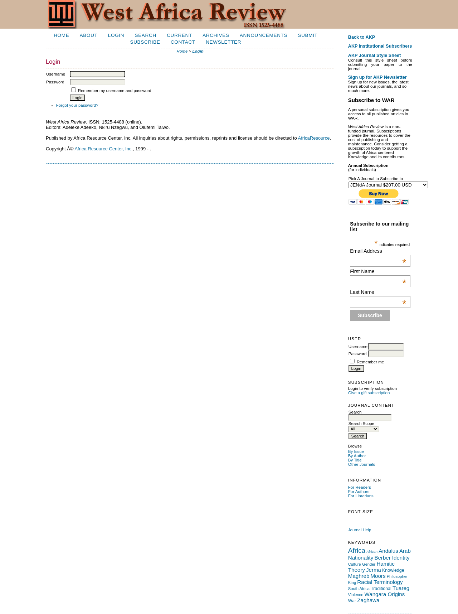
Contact (183, 42)
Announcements (263, 35)
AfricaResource (314, 138)
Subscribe (145, 42)
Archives (216, 35)
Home (61, 35)
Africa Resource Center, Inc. (103, 148)
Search (145, 35)
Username (358, 346)
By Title (355, 460)
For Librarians (361, 496)
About (89, 35)
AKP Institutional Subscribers (380, 46)
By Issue (356, 451)
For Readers (359, 487)
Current (179, 35)
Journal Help (359, 530)
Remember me (370, 362)
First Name (378, 271)
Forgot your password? (77, 105)
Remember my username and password (114, 90)
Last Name (378, 292)
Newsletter (223, 42)
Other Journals (361, 464)
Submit (307, 35)
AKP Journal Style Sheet (374, 55)
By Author (357, 456)
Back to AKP (361, 37)
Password (358, 354)
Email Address (378, 251)
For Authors (359, 491)
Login (116, 35)
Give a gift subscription (369, 393)
